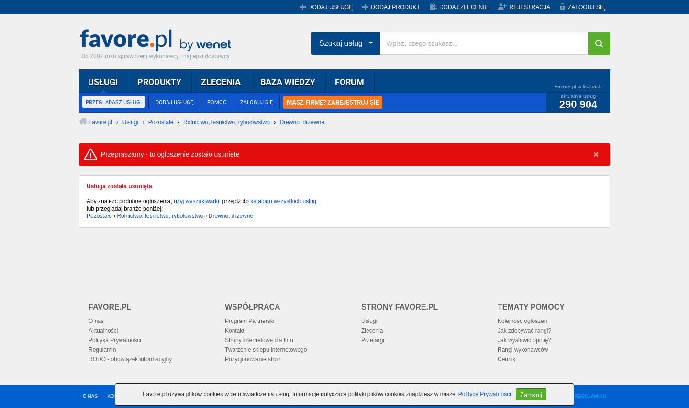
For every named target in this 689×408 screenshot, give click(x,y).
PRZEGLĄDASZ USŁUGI (114, 102)
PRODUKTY (159, 81)
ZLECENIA (221, 81)
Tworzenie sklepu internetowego (266, 349)
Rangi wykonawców (523, 349)
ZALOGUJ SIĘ (586, 7)
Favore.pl (158, 41)
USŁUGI (103, 81)
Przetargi (372, 340)
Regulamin (102, 349)
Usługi (369, 321)
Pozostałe (99, 216)
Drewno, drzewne (231, 216)
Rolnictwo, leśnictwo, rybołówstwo (160, 216)
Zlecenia (372, 330)
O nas (96, 321)
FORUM (349, 81)
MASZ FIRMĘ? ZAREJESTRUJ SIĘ (333, 102)
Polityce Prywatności (484, 394)
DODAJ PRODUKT (395, 7)
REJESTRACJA (530, 7)
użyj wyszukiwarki (196, 201)
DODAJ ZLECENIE (464, 7)
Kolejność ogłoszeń (522, 321)
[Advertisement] (311, 258)
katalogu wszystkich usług (283, 201)
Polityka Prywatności (115, 340)
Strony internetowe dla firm (259, 340)
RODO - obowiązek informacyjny (130, 359)
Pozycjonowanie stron (253, 359)
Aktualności (103, 330)
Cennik (506, 359)
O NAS (90, 396)
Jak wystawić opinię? (524, 340)
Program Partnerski (249, 321)
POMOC (216, 102)
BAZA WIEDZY (287, 81)
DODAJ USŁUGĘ (330, 7)
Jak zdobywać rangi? (524, 330)
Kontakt (234, 330)
